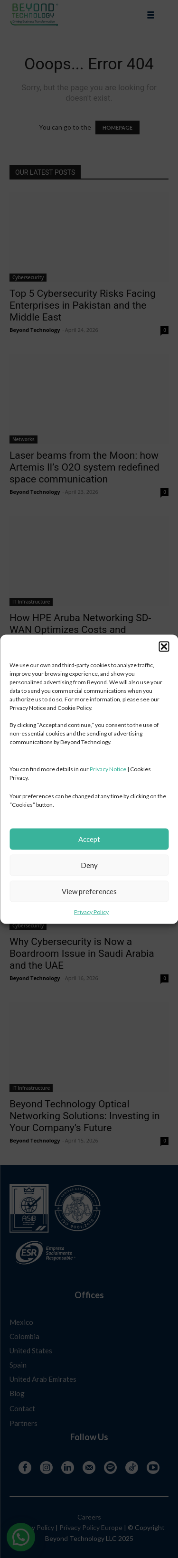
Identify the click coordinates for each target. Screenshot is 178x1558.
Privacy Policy (91, 911)
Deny (89, 865)
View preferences (89, 891)
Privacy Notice (108, 768)
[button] (164, 646)
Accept (89, 839)
